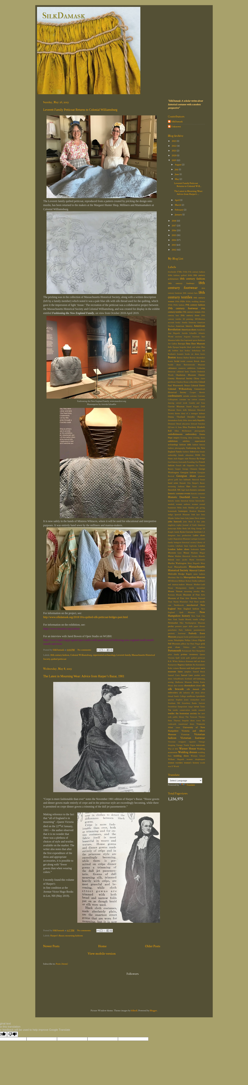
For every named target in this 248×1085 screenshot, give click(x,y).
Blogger (153, 1010)
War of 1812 (173, 749)
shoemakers (189, 685)
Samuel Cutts (174, 675)
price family (173, 654)
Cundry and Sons (197, 403)
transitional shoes (186, 724)
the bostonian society (186, 713)
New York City (198, 616)
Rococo (183, 668)
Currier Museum (176, 406)
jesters (202, 518)
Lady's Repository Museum (179, 539)
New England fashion (188, 608)
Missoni (189, 584)
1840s (190, 275)
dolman (202, 413)
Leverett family (123, 655)
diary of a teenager (189, 413)
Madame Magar (198, 553)
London (201, 545)
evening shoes (199, 437)
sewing (171, 682)
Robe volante (173, 668)
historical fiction (187, 501)
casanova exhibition (186, 368)
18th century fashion (59, 655)
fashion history (198, 444)
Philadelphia (179, 640)
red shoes (201, 661)
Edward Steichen (198, 424)
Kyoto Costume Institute (191, 532)
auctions (178, 336)
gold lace (178, 479)
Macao (186, 552)
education (186, 424)
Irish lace (195, 514)
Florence (192, 458)
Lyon (180, 553)
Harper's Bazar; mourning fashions (66, 935)
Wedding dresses (187, 752)
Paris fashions (185, 630)
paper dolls (187, 626)
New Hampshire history (186, 614)
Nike (181, 623)
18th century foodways (181, 283)
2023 (174, 141)
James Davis (194, 518)
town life (200, 720)
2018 (174, 220)
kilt (189, 528)
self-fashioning (199, 678)
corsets (186, 396)
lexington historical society (185, 542)
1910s (177, 301)
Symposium (182, 706)
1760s (185, 272)
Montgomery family (185, 588)
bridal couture (186, 361)
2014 (174, 240)
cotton (194, 399)
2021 (174, 150)
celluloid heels (183, 371)
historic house (198, 497)
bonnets (180, 354)
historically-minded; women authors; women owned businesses (186, 504)
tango (190, 706)
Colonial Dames (198, 385)
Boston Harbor (183, 357)
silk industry (184, 692)
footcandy (182, 462)
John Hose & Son (191, 521)
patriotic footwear (176, 633)
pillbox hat (185, 643)
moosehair (201, 588)
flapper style (183, 458)
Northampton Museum (195, 623)
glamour (201, 476)
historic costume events (179, 493)
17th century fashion (196, 272)
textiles (171, 713)
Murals (179, 595)
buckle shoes (174, 364)
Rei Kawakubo (199, 665)
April (177, 200)
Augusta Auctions (192, 336)
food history (173, 462)
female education (185, 455)
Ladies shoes (199, 535)
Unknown (176, 126)
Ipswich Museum (182, 514)
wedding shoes (181, 755)
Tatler (202, 706)
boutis (170, 361)
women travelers (175, 762)
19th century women (191, 312)
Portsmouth (174, 650)
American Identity (184, 326)
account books (174, 322)
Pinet (192, 643)
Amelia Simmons (189, 322)
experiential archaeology (104, 655)
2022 (174, 145)
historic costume (197, 489)
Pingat (197, 643)
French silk (180, 465)
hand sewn (173, 483)
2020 (174, 155)
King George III (198, 528)
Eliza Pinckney (189, 427)
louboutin (195, 549)
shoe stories (178, 685)
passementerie (199, 630)
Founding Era (192, 462)
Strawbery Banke (189, 703)
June (177, 174)
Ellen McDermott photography (190, 431)
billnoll (134, 1010)
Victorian (185, 734)
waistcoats (200, 745)
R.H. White (173, 661)
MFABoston (173, 581)
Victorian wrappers (177, 742)
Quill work (180, 658)
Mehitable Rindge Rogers (180, 574)
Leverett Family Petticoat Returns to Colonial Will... (187, 185)
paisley (171, 626)
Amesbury (201, 329)
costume (193, 396)
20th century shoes (189, 315)
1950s (170, 305)
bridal (176, 361)
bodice (187, 350)
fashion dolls (185, 444)
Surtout (202, 703)
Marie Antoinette (197, 559)
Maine (171, 556)
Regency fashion (185, 664)
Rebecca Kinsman (186, 661)
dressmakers (173, 420)
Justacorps (172, 528)
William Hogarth (176, 759)
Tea (169, 710)
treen (178, 727)
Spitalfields (200, 696)
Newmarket (173, 622)
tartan (196, 706)
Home (102, 946)
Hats (188, 486)
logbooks (193, 546)
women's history (191, 762)
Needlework (179, 605)
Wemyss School (198, 756)
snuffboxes (191, 696)
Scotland (188, 678)
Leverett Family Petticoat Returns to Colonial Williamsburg (80, 109)
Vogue (192, 745)
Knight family (173, 532)
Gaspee (178, 469)
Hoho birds (182, 507)
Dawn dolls (182, 410)
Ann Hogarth (174, 333)
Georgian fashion (188, 472)
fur (197, 465)
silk (203, 685)
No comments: (85, 649)
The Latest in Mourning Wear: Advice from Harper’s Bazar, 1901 (83, 676)
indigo (170, 514)
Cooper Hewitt (197, 392)
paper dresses (199, 626)
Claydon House (182, 382)
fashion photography (176, 448)
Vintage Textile (182, 745)
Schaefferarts (178, 678)
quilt (188, 658)
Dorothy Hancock (196, 416)
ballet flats (179, 340)
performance (194, 637)
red (195, 661)
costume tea (184, 399)
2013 (174, 244)
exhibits (186, 441)
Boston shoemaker (197, 357)
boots (202, 354)
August (178, 164)
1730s (179, 271)
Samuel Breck (199, 671)
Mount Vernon (175, 591)
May (177, 179)
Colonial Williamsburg (81, 655)
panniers (178, 626)
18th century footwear (186, 285)
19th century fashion (195, 304)
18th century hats (190, 293)
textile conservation (181, 710)
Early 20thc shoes (185, 420)
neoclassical (192, 605)
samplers (187, 671)
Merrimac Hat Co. (175, 577)
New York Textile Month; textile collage (186, 619)
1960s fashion (178, 305)
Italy (187, 518)
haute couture (198, 486)
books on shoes (192, 354)
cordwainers (175, 396)
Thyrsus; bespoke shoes (184, 720)
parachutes (172, 630)
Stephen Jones (182, 699)
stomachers (194, 699)
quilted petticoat (58, 659)
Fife (203, 455)
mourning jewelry (192, 591)
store (203, 699)
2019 (174, 160)
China (196, 378)
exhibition (173, 441)
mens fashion (199, 574)
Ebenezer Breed (174, 424)
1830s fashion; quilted (177, 275)
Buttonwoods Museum (194, 364)
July (177, 169)
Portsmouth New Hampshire (193, 651)
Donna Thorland (176, 416)
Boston (172, 357)
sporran (171, 699)
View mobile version (102, 953)
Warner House (187, 748)
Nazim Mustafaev (180, 601)
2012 (174, 249)
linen (186, 546)
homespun (183, 511)
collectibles (193, 382)
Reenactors (172, 665)
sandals (197, 675)
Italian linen (179, 518)
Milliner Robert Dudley (188, 581)
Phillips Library (191, 640)
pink (203, 643)
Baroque (181, 343)
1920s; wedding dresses (195, 301)
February (179, 209)
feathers (186, 451)
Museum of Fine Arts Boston (182, 598)
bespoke (183, 347)
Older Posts (152, 946)
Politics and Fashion (194, 647)
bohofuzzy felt (198, 350)
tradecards (172, 724)
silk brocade (176, 689)
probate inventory (189, 654)
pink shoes (174, 647)
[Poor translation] (12, 1034)
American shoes (188, 329)
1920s (182, 301)
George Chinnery (189, 469)
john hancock (175, 521)
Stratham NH (174, 703)
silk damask (193, 689)
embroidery (191, 434)
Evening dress (186, 437)
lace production (184, 535)
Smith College (180, 696)
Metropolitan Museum (194, 577)
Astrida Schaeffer (189, 333)
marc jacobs (181, 559)
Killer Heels (182, 528)
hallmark (187, 479)
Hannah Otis (184, 483)
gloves (170, 479)
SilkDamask (63, 15)
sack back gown (193, 668)
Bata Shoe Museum (195, 343)
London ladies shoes (178, 549)
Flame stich (172, 458)
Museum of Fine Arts (194, 594)
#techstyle (172, 272)
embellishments (175, 434)
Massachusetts (180, 566)
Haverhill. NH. (174, 489)
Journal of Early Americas (194, 525)
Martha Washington (177, 563)
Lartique (194, 539)
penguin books (183, 637)
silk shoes (195, 692)
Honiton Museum (197, 511)
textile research (198, 710)
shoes (198, 685)
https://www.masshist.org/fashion (61, 628)
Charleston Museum (186, 375)
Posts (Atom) (62, 963)
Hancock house (198, 479)
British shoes (199, 361)
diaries (177, 413)
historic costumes (198, 493)
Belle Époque (173, 347)
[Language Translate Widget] (185, 780)
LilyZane (179, 546)
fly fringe (201, 458)
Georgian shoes (186, 476)
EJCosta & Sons (175, 427)
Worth (176, 766)
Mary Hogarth (194, 563)
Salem (180, 671)
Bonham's (172, 354)
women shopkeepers (196, 759)
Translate (187, 784)
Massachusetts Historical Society (186, 568)
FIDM (197, 455)
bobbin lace (177, 350)
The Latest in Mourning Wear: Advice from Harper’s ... (188, 192)
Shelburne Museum (183, 682)
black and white (193, 347)
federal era (194, 451)
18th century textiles (186, 295)
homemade (172, 511)
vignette (192, 742)
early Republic (199, 420)
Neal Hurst (194, 601)
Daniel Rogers (192, 406)
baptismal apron (190, 340)
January (178, 214)
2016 (174, 230)
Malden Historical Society (186, 556)
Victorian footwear (192, 738)
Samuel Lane (187, 675)
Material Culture (197, 570)
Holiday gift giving (196, 507)
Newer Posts (51, 946)
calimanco (172, 368)
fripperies (190, 465)
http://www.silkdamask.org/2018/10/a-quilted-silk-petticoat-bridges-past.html (85, 617)
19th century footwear (183, 308)
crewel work (181, 403)
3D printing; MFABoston (194, 319)
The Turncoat (191, 717)
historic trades (174, 501)
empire (176, 437)
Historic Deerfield (179, 497)
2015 (174, 235)
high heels (185, 490)
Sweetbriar (172, 706)
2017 (174, 225)
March (178, 205)
